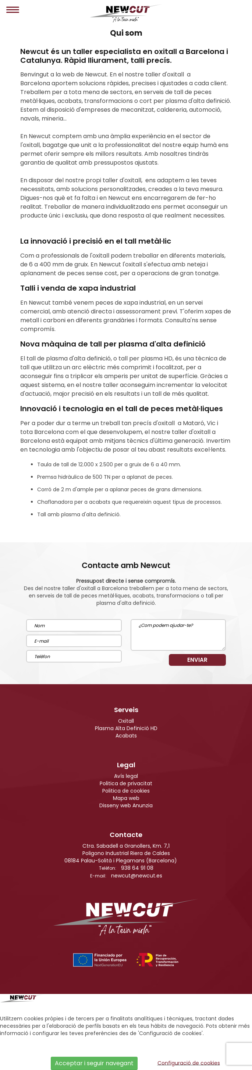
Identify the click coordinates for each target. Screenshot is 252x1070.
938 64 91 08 (137, 868)
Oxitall (126, 721)
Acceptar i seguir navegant (94, 1063)
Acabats (126, 735)
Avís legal (126, 776)
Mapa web (126, 798)
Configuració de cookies (188, 1062)
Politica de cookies (126, 790)
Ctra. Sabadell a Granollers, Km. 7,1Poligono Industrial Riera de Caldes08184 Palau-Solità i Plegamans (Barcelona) (120, 853)
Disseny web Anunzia (126, 805)
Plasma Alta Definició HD (126, 728)
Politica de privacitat (126, 783)
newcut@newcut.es (136, 875)
